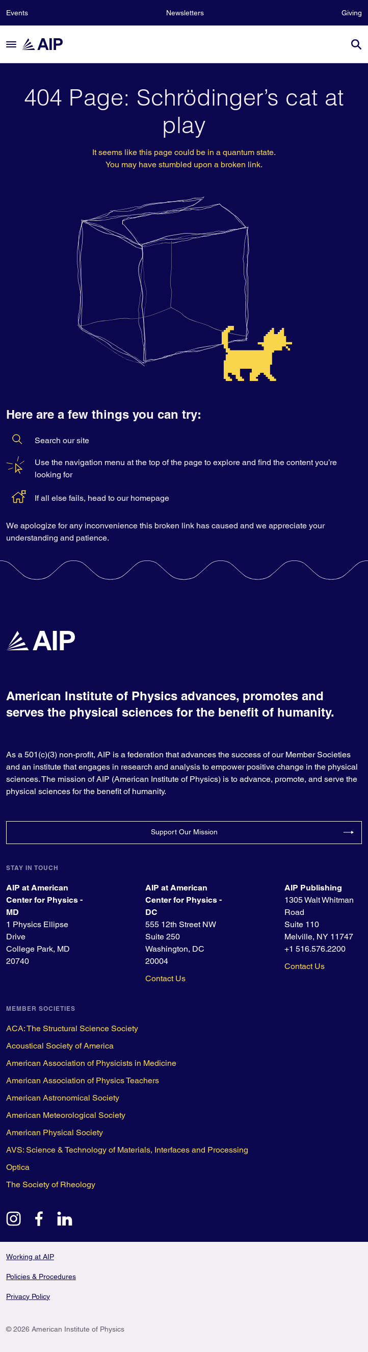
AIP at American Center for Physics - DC (183, 900)
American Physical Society (54, 1132)
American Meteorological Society (65, 1115)
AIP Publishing (313, 887)
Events (17, 13)
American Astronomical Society (62, 1098)
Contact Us (165, 978)
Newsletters (185, 13)
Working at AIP (30, 1257)
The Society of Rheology (50, 1184)
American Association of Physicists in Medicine (91, 1063)
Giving (351, 13)
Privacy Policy (28, 1296)
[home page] (46, 44)
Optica (18, 1167)
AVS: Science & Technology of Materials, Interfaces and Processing (127, 1150)
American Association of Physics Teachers (82, 1080)
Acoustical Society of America (60, 1046)
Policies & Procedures (41, 1276)
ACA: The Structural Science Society (72, 1028)
